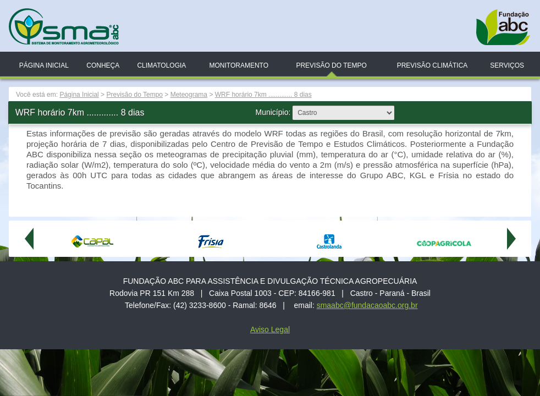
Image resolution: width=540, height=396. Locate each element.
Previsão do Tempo (331, 65)
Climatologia (161, 65)
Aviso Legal (270, 329)
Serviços (507, 65)
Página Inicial (44, 65)
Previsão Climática (432, 65)
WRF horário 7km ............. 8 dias (263, 94)
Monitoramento (238, 65)
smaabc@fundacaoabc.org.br (367, 305)
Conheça (102, 65)
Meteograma (188, 94)
